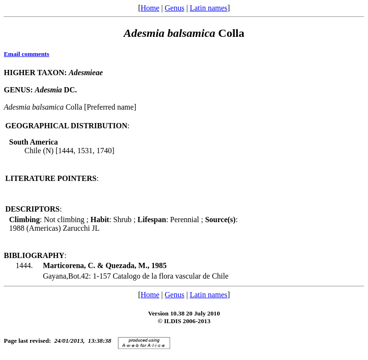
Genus (174, 8)
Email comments (26, 53)
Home (149, 8)
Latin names (209, 8)
